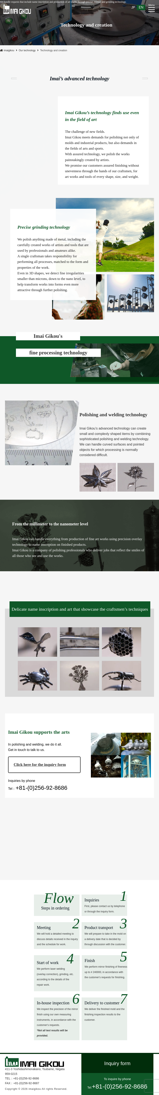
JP (133, 7)
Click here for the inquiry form (40, 764)
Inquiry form (117, 1063)
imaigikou (7, 50)
